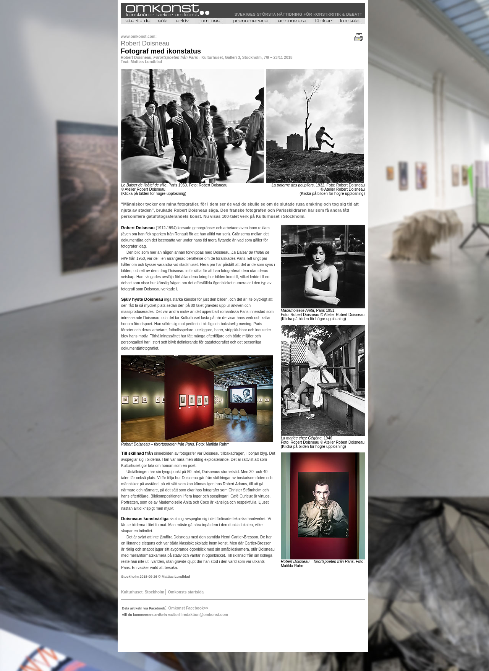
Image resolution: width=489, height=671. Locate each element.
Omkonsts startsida (186, 592)
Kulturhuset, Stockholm (143, 592)
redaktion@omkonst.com (205, 615)
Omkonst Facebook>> (188, 608)
